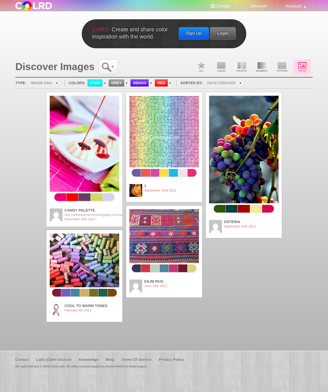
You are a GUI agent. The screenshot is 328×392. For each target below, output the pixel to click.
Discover (258, 5)
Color (221, 67)
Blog (110, 360)
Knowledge (89, 360)
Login (223, 33)
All (201, 67)
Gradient (262, 67)
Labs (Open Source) (53, 360)
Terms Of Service (136, 360)
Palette (241, 67)
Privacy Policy (171, 360)
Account (294, 5)
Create (223, 5)
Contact (22, 360)
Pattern (282, 67)
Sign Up (194, 33)
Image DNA (302, 67)
